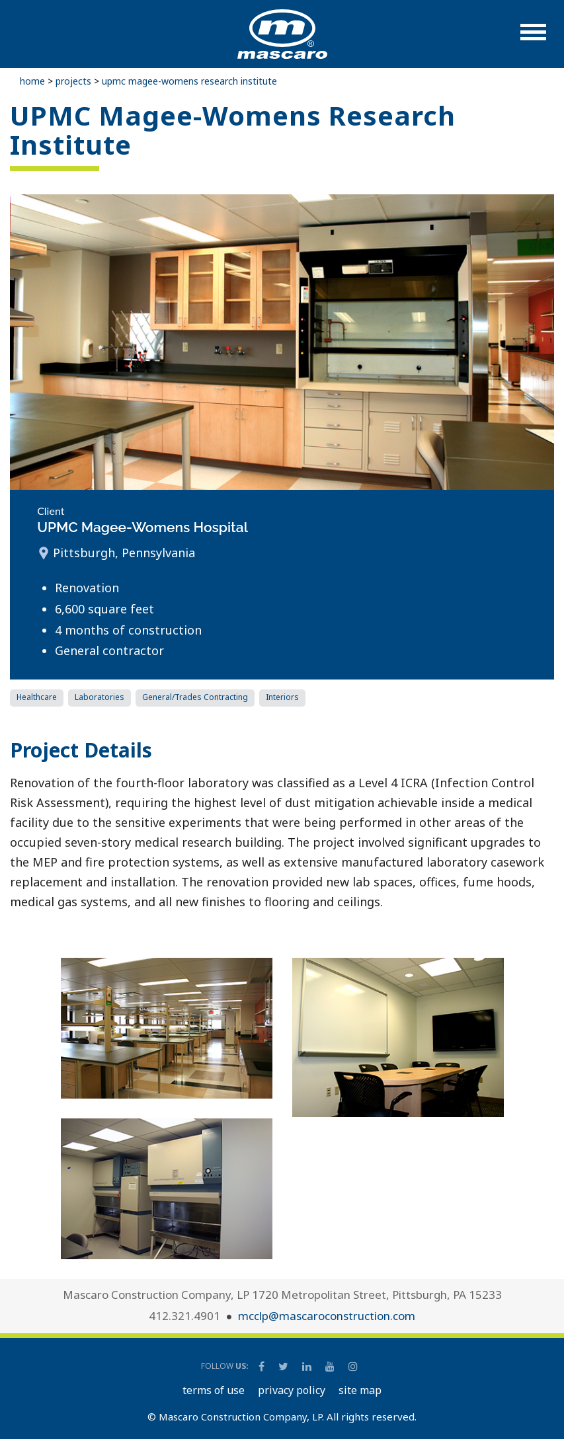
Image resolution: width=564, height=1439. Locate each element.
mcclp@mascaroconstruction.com (326, 1315)
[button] (533, 39)
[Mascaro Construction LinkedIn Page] (307, 1366)
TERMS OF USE (213, 1390)
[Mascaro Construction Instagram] (352, 1366)
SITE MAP (360, 1390)
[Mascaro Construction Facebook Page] (262, 1366)
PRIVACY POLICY (291, 1390)
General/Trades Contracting (195, 697)
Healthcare (37, 697)
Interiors (282, 697)
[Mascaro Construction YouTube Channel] (330, 1366)
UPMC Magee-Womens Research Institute (189, 81)
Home (32, 81)
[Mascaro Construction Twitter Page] (284, 1366)
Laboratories (99, 697)
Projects (73, 81)
